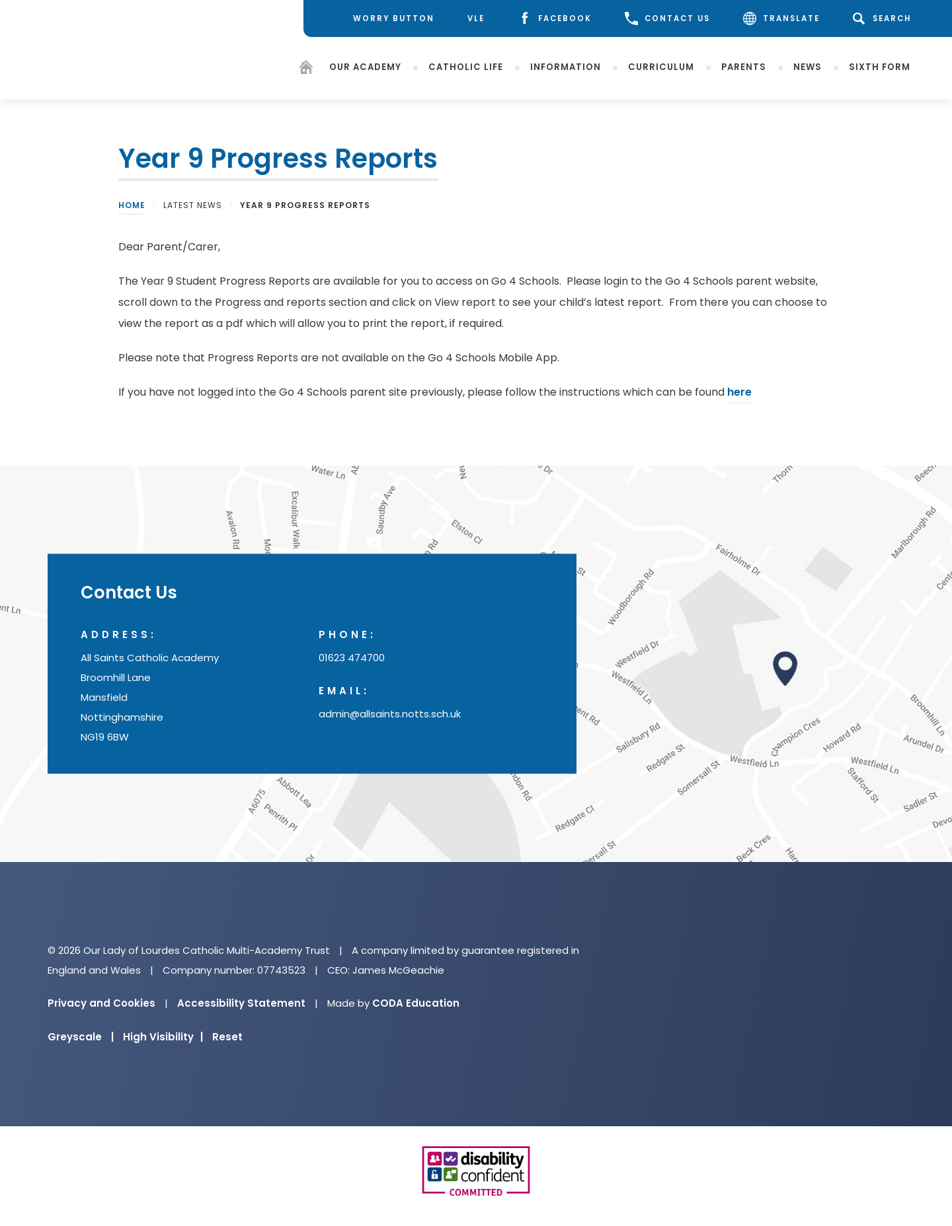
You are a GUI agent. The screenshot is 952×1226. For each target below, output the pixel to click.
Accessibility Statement (241, 1003)
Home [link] (131, 205)
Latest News (192, 205)
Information (565, 66)
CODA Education (415, 1003)
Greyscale (81, 1037)
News (807, 66)
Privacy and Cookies (101, 1003)
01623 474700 (352, 658)
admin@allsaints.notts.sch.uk (390, 714)
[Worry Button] (384, 18)
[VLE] (476, 18)
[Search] (884, 18)
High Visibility (163, 1037)
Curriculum (661, 66)
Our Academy (365, 66)
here (739, 392)
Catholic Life (465, 66)
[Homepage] (306, 69)
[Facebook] (554, 18)
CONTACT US (667, 18)
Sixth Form (879, 66)
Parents (743, 66)
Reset (227, 1037)
